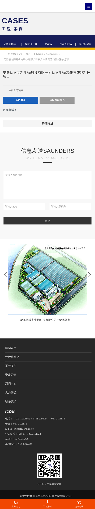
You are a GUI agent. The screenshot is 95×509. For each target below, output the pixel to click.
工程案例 (10, 365)
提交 (47, 220)
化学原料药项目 (9, 46)
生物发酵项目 (85, 46)
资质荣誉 (10, 374)
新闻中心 (10, 383)
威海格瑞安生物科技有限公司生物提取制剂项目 (49, 320)
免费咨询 (20, 100)
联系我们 (10, 401)
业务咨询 (16, 501)
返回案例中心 (57, 100)
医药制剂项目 (66, 46)
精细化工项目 (31, 46)
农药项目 (48, 46)
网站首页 (10, 347)
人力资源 (10, 392)
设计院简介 (12, 356)
